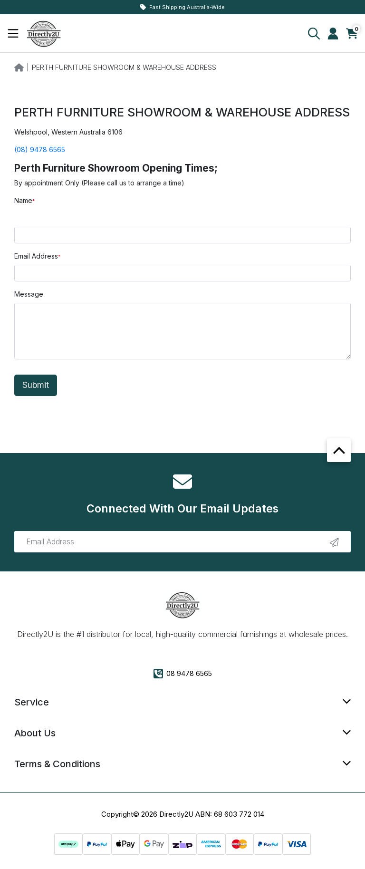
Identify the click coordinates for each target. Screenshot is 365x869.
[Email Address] (182, 541)
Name (23, 200)
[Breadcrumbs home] (19, 67)
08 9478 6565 (183, 673)
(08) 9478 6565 (39, 149)
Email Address (36, 256)
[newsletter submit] (334, 542)
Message (28, 294)
